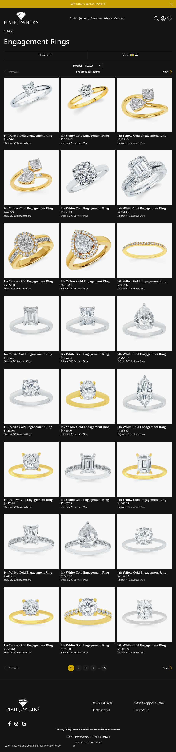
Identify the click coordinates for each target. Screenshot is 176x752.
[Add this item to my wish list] (56, 139)
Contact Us (141, 713)
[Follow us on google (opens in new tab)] (19, 727)
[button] (156, 18)
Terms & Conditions (82, 732)
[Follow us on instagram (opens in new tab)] (13, 727)
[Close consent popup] (74, 746)
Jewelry (84, 18)
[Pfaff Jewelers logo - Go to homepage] (21, 18)
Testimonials (101, 713)
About (108, 18)
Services (96, 18)
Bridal (73, 18)
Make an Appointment (149, 706)
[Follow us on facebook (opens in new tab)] (7, 727)
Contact (119, 18)
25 (104, 671)
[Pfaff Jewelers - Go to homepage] (22, 708)
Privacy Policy (63, 732)
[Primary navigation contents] (96, 18)
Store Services (102, 706)
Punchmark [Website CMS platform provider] (95, 745)
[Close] (171, 4)
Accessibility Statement (107, 732)
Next (165, 75)
